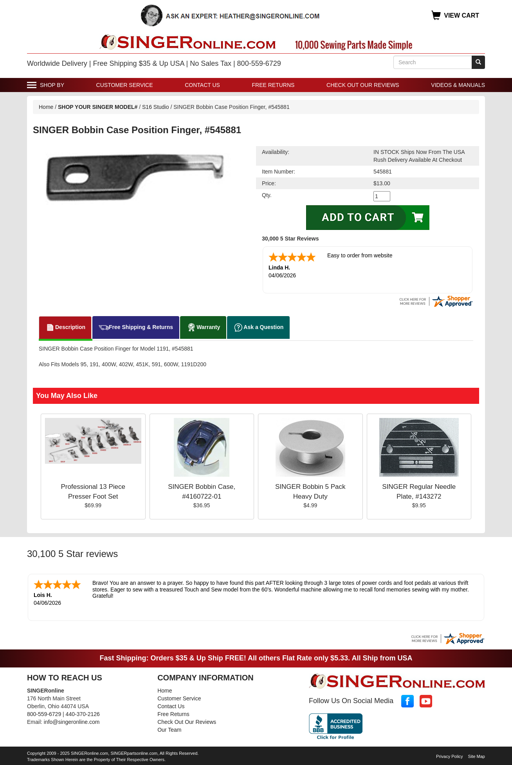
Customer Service (124, 85)
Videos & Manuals (458, 85)
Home (46, 107)
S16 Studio (155, 107)
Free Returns (273, 85)
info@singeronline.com (72, 722)
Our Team (169, 730)
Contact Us (202, 85)
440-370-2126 (83, 714)
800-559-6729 (44, 714)
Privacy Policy (449, 756)
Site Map (476, 756)
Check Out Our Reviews (362, 85)
